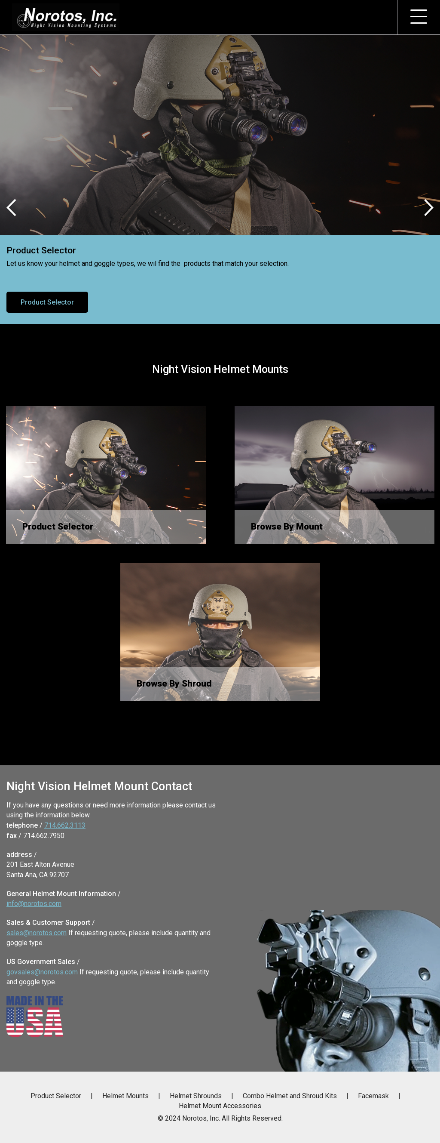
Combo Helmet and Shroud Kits (290, 1096)
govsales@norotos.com (42, 972)
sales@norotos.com (36, 933)
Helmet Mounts (125, 1096)
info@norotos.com (33, 904)
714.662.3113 (65, 825)
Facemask (373, 1096)
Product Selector (47, 302)
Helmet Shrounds (196, 1096)
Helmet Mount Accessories (220, 1106)
